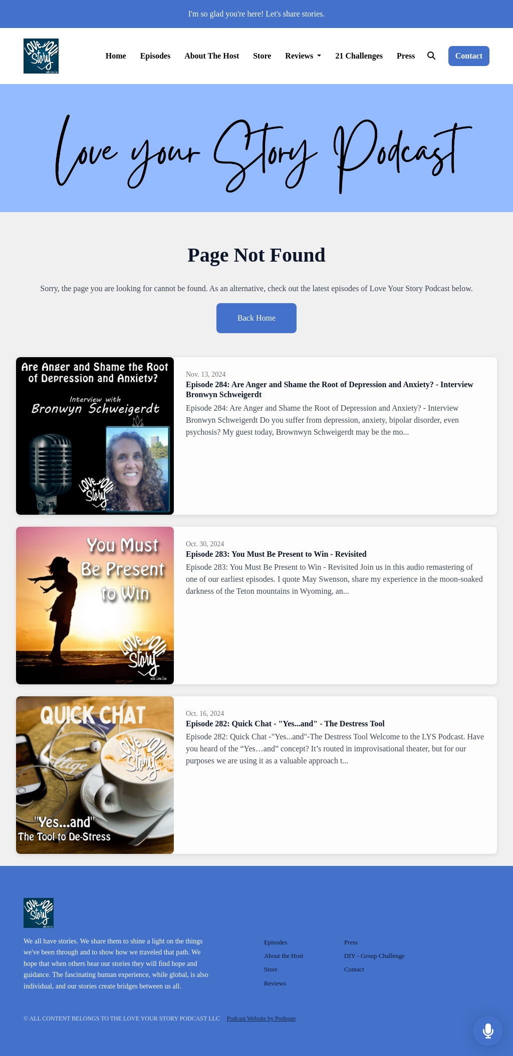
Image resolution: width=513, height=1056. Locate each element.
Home (116, 56)
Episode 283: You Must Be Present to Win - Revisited (276, 554)
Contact (468, 56)
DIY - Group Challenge (374, 955)
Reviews (300, 56)
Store (262, 56)
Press (406, 56)
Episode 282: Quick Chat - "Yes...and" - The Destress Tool (285, 723)
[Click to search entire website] (431, 56)
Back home (256, 318)
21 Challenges (359, 56)
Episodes (155, 56)
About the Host (211, 56)
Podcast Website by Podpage (261, 1018)
